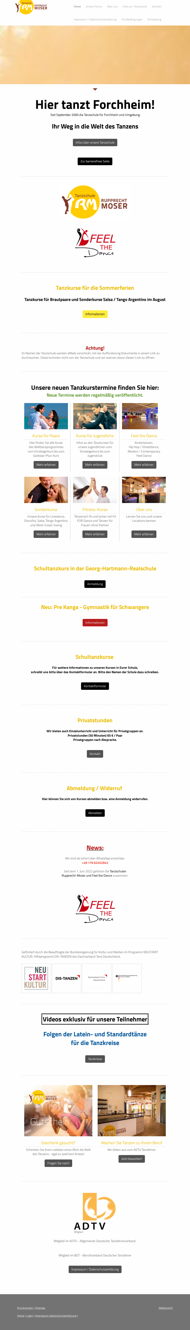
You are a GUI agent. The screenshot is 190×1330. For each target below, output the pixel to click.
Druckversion (25, 1308)
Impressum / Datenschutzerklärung (95, 1269)
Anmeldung (95, 584)
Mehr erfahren (46, 464)
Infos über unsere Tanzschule (95, 142)
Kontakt (95, 753)
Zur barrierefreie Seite (95, 161)
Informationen (95, 314)
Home (20, 1316)
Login (29, 1316)
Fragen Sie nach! (58, 1163)
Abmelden (95, 813)
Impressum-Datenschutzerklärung (55, 1316)
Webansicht (166, 1308)
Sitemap (40, 1308)
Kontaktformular (95, 686)
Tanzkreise (95, 1059)
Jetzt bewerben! (131, 1158)
